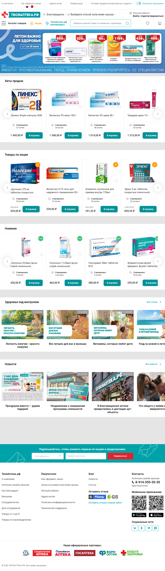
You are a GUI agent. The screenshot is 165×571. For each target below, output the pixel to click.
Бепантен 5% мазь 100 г (62, 115)
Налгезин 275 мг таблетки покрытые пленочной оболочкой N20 (23, 191)
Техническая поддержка (54, 508)
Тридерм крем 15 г (137, 115)
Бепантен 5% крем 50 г (101, 115)
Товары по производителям (16, 519)
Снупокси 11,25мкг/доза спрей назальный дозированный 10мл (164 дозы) (64, 264)
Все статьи (154, 302)
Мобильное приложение (147, 492)
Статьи (92, 485)
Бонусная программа (150, 3)
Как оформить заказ (31, 3)
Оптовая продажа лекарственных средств (111, 3)
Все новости (153, 364)
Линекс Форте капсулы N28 (26, 115)
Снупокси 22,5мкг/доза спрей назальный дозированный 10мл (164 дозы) (25, 264)
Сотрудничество (10, 502)
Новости (93, 479)
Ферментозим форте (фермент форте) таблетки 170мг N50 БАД (142, 264)
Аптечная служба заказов (15, 485)
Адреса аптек (55, 3)
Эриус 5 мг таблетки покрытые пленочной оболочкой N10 (137, 191)
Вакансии (7, 496)
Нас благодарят (10, 490)
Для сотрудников (11, 508)
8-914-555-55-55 (147, 482)
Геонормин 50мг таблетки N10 (103, 264)
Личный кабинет (50, 490)
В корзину (34, 135)
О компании (7, 3)
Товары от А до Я (10, 514)
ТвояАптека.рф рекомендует (56, 23)
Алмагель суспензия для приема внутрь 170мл (99, 191)
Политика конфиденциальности (58, 502)
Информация (76, 3)
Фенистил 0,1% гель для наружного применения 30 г (62, 191)
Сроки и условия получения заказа (59, 485)
